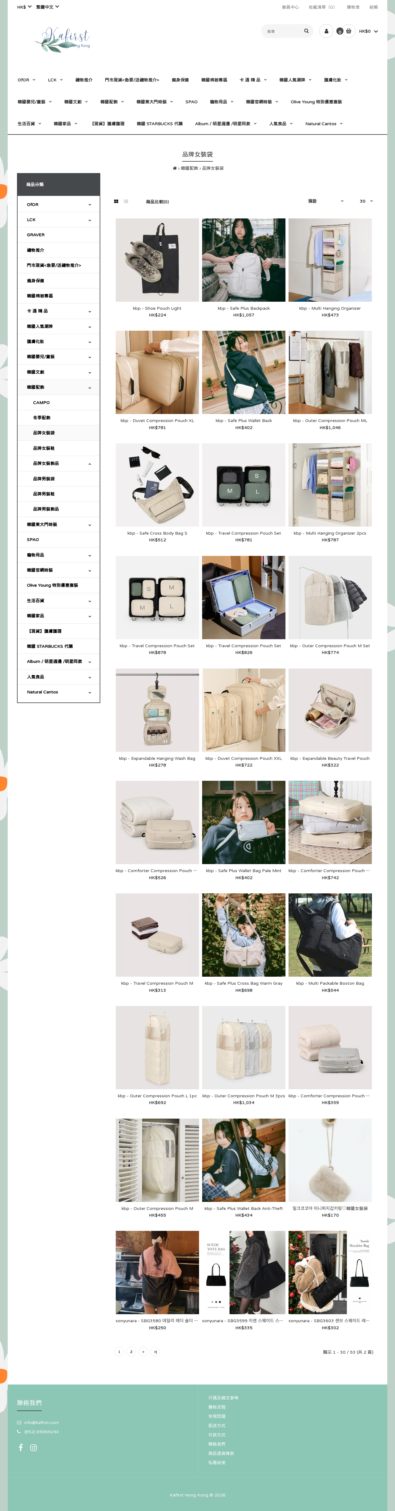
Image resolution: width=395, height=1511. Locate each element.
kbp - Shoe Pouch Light (157, 308)
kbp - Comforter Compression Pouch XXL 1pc (163, 870)
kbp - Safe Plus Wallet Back (244, 420)
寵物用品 (35, 555)
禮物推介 (35, 250)
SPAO (33, 539)
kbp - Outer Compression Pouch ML (330, 420)
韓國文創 (35, 372)
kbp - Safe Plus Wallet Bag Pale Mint (243, 870)
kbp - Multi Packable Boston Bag (330, 983)
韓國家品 (35, 616)
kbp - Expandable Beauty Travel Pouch (330, 758)
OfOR (32, 204)
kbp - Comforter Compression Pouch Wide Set (337, 870)
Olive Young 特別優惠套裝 (52, 585)
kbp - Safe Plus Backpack (244, 308)
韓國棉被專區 (40, 296)
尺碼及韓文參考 (223, 1398)
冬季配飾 (41, 418)
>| (155, 1351)
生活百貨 (35, 600)
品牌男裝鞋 (44, 494)
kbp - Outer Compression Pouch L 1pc (157, 1096)
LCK (31, 219)
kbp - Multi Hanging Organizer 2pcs (330, 533)
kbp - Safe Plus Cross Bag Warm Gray (243, 983)
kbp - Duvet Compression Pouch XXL (244, 758)
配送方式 (217, 1425)
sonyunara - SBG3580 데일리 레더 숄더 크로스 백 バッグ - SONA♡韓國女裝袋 (192, 1321)
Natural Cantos (42, 692)
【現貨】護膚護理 (44, 631)
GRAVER (35, 235)
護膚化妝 (35, 341)
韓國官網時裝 (40, 570)
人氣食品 (35, 677)
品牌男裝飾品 (46, 509)
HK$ (21, 7)
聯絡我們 (217, 1444)
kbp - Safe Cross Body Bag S (157, 533)
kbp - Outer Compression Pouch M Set (330, 646)
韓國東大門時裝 (42, 524)
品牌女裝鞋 (44, 448)
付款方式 (217, 1435)
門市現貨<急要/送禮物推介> (54, 265)
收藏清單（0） (323, 7)
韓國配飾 (189, 168)
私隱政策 (217, 1462)
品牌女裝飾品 (46, 463)
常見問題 (217, 1416)
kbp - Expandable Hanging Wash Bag (157, 758)
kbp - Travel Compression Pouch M (157, 983)
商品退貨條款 (221, 1453)
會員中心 (290, 7)
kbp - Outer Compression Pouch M (157, 1208)
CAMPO (41, 402)
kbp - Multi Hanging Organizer (330, 308)
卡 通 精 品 (37, 311)
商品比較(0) (157, 202)
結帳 (373, 7)
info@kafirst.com (41, 1422)
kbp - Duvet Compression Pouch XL (157, 420)
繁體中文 (44, 7)
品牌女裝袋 (213, 168)
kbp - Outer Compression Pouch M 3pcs (243, 1096)
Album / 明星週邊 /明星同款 (54, 661)
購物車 (353, 7)
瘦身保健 (35, 281)
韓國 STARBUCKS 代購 (50, 646)
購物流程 (217, 1407)
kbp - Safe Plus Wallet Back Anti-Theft (244, 1208)
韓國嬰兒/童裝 (41, 356)
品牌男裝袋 (44, 479)
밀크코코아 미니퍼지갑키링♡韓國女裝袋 (330, 1208)
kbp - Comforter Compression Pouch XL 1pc (334, 1096)
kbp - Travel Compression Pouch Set (243, 533)
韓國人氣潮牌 (40, 326)
